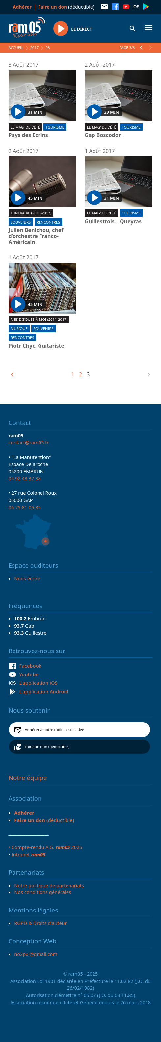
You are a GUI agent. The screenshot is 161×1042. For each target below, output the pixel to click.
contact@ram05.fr (29, 442)
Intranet (28, 854)
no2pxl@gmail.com (35, 954)
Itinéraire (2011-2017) (31, 212)
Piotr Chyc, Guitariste (37, 346)
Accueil (16, 47)
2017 (34, 47)
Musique (19, 328)
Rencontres (48, 222)
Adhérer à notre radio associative (54, 729)
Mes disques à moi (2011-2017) (39, 319)
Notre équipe (28, 777)
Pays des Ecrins (28, 135)
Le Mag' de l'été (25, 127)
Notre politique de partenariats (49, 885)
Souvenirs (21, 222)
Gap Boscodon (103, 135)
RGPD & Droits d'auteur (40, 923)
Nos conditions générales (42, 892)
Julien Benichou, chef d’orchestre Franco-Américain (36, 236)
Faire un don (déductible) (47, 746)
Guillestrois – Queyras (113, 222)
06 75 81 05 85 (25, 507)
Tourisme (55, 127)
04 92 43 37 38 (25, 478)
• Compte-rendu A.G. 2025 (45, 847)
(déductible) (66, 7)
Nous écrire (27, 578)
